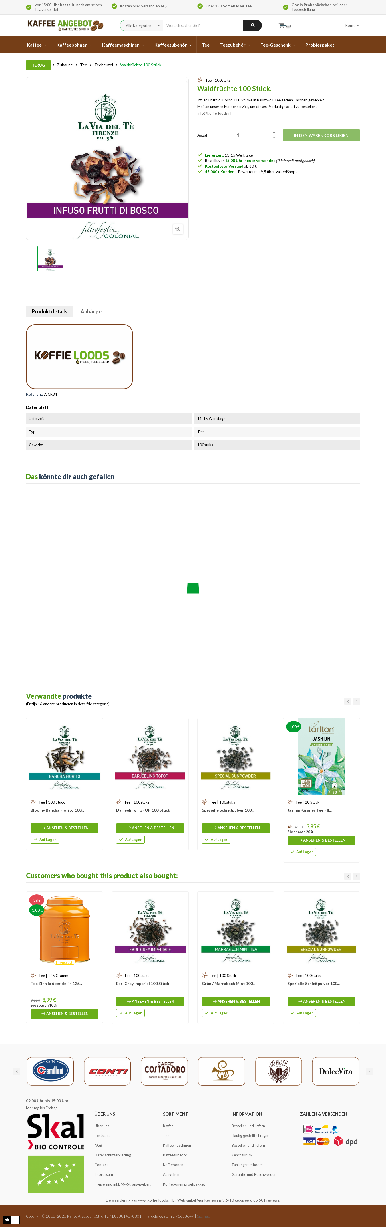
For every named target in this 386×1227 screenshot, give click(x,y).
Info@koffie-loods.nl (214, 113)
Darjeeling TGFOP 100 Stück (143, 810)
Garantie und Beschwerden (254, 1174)
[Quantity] (243, 135)
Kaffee (168, 1126)
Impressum (104, 1174)
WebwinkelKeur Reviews (197, 1200)
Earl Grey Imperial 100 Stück (142, 983)
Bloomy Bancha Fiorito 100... (57, 810)
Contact (101, 1164)
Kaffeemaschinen (177, 1145)
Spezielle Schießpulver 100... (228, 810)
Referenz (34, 394)
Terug (38, 65)
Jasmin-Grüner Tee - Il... (310, 810)
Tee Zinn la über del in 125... (56, 983)
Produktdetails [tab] (49, 311)
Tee (166, 1135)
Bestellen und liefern (248, 1126)
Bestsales (102, 1135)
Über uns (102, 1126)
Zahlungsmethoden (248, 1164)
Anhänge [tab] (91, 311)
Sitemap (203, 1216)
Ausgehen (171, 1174)
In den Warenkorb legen (321, 135)
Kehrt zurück (242, 1155)
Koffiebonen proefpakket (184, 1184)
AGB (98, 1145)
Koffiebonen (173, 1164)
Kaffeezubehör (175, 1155)
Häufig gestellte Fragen (251, 1135)
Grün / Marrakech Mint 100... (228, 983)
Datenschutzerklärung (113, 1155)
